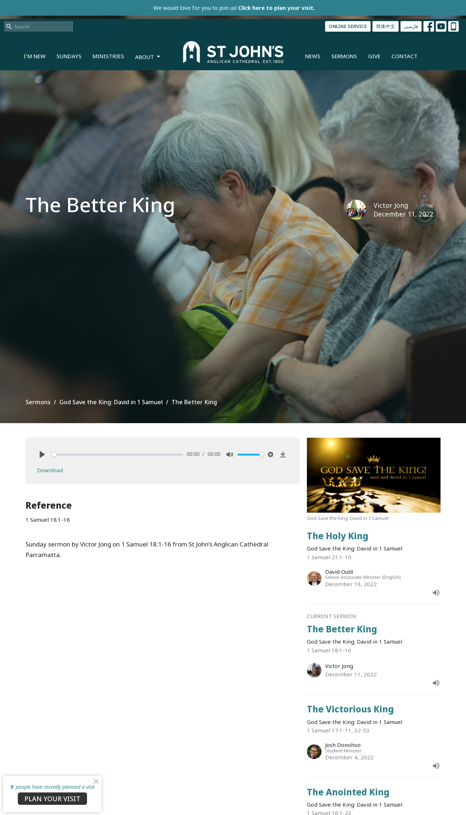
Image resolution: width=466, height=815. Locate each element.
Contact (404, 56)
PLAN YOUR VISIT (52, 798)
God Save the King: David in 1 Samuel (111, 402)
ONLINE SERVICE (348, 26)
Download (50, 470)
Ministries (108, 56)
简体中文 (385, 26)
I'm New (35, 56)
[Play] (42, 454)
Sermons (344, 56)
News (312, 56)
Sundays (69, 56)
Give (374, 56)
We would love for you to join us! (234, 7)
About (148, 57)
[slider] (117, 454)
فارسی (411, 26)
